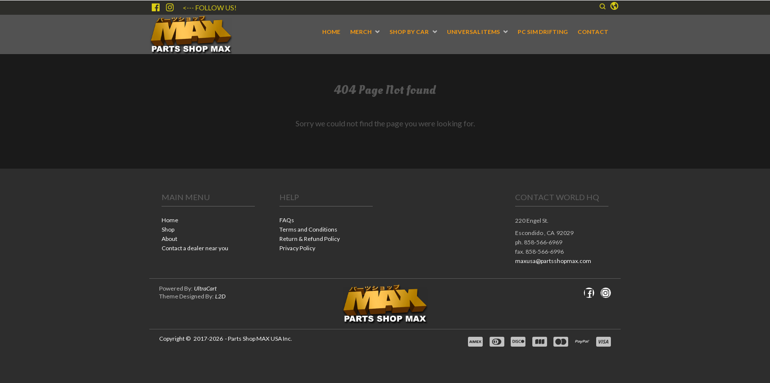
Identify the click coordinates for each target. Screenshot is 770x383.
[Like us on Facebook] (156, 7)
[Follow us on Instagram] (170, 7)
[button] (602, 6)
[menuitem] (331, 32)
